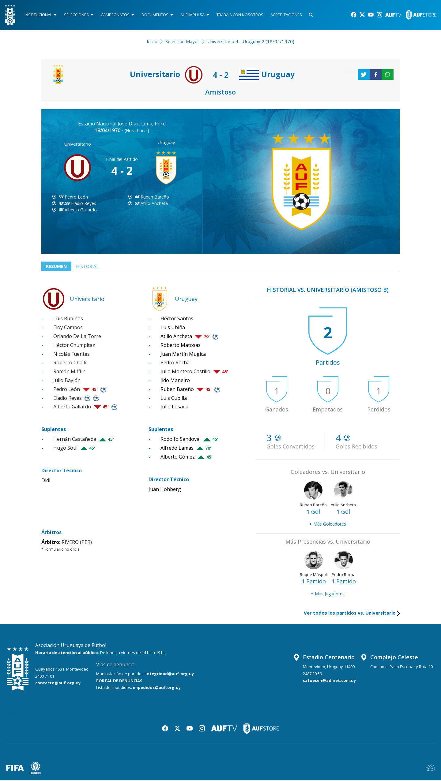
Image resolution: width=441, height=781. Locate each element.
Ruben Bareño (155, 197)
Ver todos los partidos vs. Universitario (352, 613)
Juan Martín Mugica (183, 354)
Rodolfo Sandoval (180, 440)
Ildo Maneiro (175, 380)
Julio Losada (174, 407)
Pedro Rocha (175, 363)
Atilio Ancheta (154, 203)
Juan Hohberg (165, 489)
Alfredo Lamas (177, 448)
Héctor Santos (176, 319)
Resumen (57, 267)
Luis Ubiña (172, 328)
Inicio (152, 42)
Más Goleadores (327, 524)
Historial (89, 267)
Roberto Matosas (180, 345)
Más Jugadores (328, 594)
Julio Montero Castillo (185, 372)
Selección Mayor (182, 42)
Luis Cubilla (173, 398)
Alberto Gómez (177, 457)
